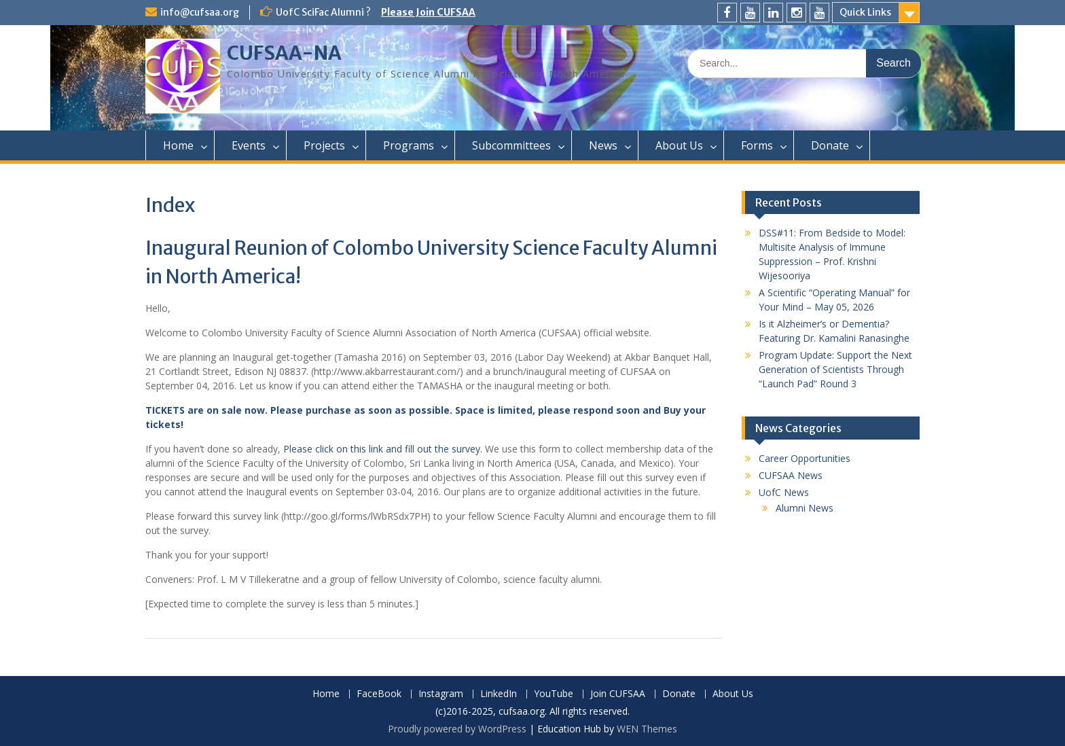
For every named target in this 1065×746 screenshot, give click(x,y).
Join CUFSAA (617, 694)
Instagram (440, 694)
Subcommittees (511, 145)
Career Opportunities (804, 458)
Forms (757, 145)
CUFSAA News (791, 475)
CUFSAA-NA (284, 53)
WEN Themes (647, 728)
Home (178, 145)
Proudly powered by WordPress (457, 728)
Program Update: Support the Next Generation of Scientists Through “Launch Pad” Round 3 (835, 369)
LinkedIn (498, 694)
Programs (408, 145)
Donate (830, 145)
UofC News (784, 492)
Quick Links (865, 12)
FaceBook (379, 694)
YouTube (553, 694)
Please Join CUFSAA (428, 12)
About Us (679, 145)
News (603, 145)
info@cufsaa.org (199, 12)
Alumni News (804, 507)
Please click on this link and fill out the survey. (382, 448)
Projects (324, 145)
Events (249, 145)
